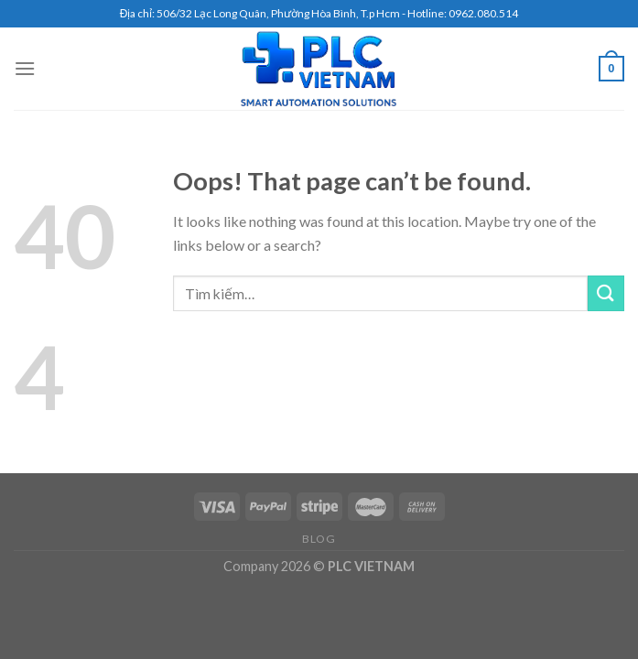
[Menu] (25, 68)
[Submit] (606, 293)
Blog (318, 539)
